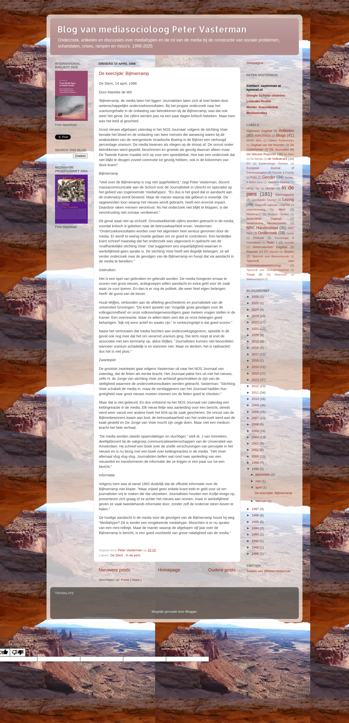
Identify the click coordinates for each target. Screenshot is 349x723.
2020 (256, 335)
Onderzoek (267, 233)
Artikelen (286, 130)
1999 (256, 462)
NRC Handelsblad (262, 228)
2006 (256, 424)
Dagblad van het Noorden (268, 145)
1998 (256, 469)
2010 (256, 399)
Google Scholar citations (265, 95)
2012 (256, 386)
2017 (256, 354)
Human (270, 188)
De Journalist (279, 149)
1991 (256, 541)
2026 (256, 297)
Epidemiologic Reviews (273, 163)
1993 (256, 534)
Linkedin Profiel (258, 101)
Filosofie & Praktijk (283, 172)
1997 (256, 509)
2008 (256, 412)
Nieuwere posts (114, 569)
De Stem (117, 555)
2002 (256, 443)
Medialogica (253, 214)
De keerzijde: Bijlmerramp (124, 73)
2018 (256, 347)
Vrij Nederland (276, 274)
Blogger (191, 611)
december (263, 474)
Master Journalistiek (262, 107)
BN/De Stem (254, 140)
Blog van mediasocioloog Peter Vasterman (151, 29)
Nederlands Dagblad (263, 218)
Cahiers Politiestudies (281, 140)
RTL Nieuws (271, 251)
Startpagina (254, 63)
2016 (256, 360)
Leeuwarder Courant (264, 199)
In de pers (133, 555)
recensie (289, 242)
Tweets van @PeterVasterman (268, 571)
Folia (253, 177)
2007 (256, 418)
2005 (256, 431)
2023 (256, 316)
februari (261, 501)
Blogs (281, 135)
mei (258, 481)
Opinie (290, 233)
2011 (256, 392)
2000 (256, 456)
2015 (256, 367)
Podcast (258, 238)
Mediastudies (256, 113)
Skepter (289, 251)
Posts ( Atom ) (131, 580)
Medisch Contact (278, 214)
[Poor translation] (17, 653)
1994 (256, 528)
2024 (256, 309)
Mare (282, 209)
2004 (256, 437)
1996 (256, 515)
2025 (256, 303)
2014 (256, 373)
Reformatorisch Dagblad (270, 247)
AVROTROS (262, 136)
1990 (256, 547)
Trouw (250, 274)
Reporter (252, 251)
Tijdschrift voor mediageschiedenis (267, 269)
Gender (268, 177)
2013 (256, 380)
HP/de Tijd (252, 188)
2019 (256, 341)
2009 (256, 405)
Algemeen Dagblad (259, 131)
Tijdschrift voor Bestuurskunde (270, 256)
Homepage (169, 569)
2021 (256, 329)
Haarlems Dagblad (279, 182)
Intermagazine (284, 194)
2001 (256, 450)
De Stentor (256, 158)
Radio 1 (272, 242)
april (258, 487)
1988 (256, 553)
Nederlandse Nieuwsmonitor (266, 223)
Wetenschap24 (255, 279)
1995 (256, 522)
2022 (256, 322)
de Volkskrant (277, 159)
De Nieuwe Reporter (261, 154)
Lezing (288, 199)
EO (248, 163)
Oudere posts (222, 569)
